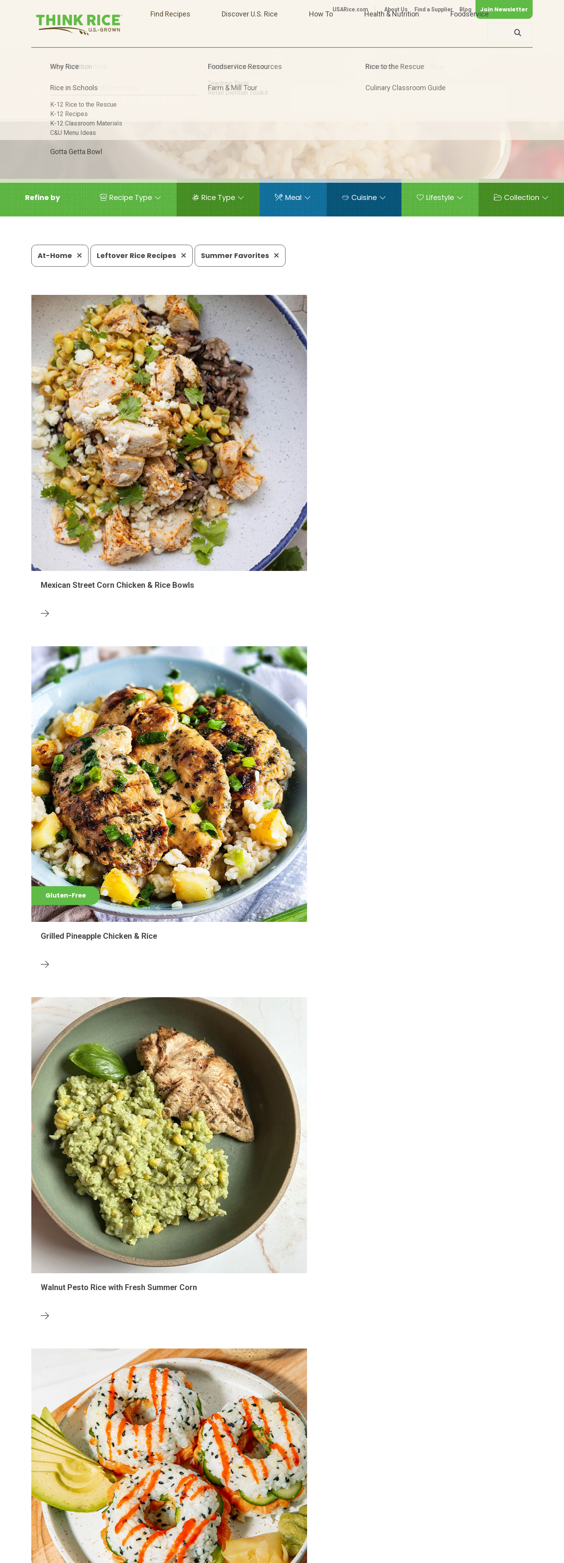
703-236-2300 (156, 1529)
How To (321, 33)
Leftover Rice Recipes (141, 255)
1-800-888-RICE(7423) (228, 1529)
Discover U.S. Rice (250, 33)
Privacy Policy (429, 1553)
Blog (465, 9)
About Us (396, 9)
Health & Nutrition (391, 33)
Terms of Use (510, 1553)
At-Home (60, 255)
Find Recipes (170, 33)
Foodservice (469, 33)
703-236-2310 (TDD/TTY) (319, 1529)
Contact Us (385, 1553)
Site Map (470, 1553)
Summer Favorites (240, 255)
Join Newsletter (504, 9)
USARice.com (350, 9)
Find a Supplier (433, 9)
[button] (42, 197)
